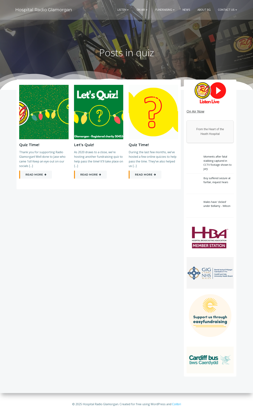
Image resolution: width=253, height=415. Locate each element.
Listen (124, 10)
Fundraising (166, 10)
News (186, 10)
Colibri (176, 404)
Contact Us (228, 10)
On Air (142, 10)
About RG (204, 10)
